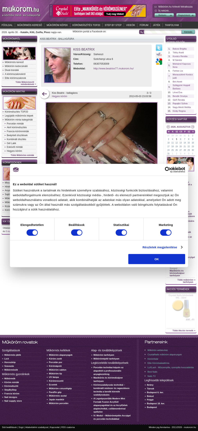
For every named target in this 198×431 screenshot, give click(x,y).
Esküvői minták (15, 147)
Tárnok (150, 388)
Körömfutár (153, 359)
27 (168, 136)
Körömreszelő (56, 381)
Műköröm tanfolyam (103, 355)
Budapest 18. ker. (156, 403)
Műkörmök (9, 378)
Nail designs (10, 397)
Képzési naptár (177, 119)
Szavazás (9, 366)
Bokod (150, 396)
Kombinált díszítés (16, 139)
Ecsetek (53, 384)
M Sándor (177, 60)
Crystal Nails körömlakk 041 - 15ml (181, 296)
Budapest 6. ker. (155, 392)
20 (181, 146)
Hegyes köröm (14, 151)
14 (185, 143)
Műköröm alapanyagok (60, 355)
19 (176, 146)
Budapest (152, 407)
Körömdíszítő (11, 386)
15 (189, 143)
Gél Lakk (11, 143)
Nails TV (152, 376)
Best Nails (152, 372)
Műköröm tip (55, 373)
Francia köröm (11, 393)
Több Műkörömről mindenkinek (25, 83)
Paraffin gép (55, 392)
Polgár (150, 400)
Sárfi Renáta (179, 100)
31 (185, 136)
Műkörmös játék (12, 355)
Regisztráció (184, 15)
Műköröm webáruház (158, 350)
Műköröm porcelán (58, 403)
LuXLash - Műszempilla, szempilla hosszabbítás (171, 367)
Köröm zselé (55, 358)
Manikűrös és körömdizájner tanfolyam (177, 273)
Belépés (162, 15)
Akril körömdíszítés (17, 127)
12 (176, 143)
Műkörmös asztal (58, 396)
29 (176, 136)
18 (172, 146)
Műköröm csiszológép (60, 388)
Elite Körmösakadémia (158, 363)
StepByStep (10, 390)
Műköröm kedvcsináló (16, 66)
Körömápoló (55, 366)
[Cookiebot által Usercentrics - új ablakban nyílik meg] (167, 170)
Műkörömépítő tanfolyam (106, 358)
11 (172, 143)
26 (176, 150)
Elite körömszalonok (15, 78)
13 (181, 143)
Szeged (173, 268)
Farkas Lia (178, 71)
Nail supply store (13, 401)
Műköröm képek (57, 25)
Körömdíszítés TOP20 (86, 25)
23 (193, 146)
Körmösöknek (12, 162)
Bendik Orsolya (180, 96)
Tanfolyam (172, 25)
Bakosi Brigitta (180, 49)
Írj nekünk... (164, 10)
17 (168, 146)
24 (168, 150)
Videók (130, 25)
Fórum (144, 25)
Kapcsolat (54, 427)
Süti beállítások (9, 427)
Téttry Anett (178, 52)
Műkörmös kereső (29, 25)
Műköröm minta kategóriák (19, 119)
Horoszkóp (10, 362)
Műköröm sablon (57, 370)
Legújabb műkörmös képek (19, 115)
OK (156, 259)
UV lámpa (54, 377)
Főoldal (7, 25)
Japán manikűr (56, 399)
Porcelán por (55, 362)
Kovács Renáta (180, 56)
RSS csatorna (68, 427)
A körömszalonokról (15, 74)
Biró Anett (177, 81)
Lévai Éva (177, 92)
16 (193, 143)
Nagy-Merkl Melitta (182, 107)
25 (172, 150)
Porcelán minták (15, 123)
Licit (6, 358)
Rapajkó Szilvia (180, 103)
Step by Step (113, 25)
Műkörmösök (11, 370)
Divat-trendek (12, 70)
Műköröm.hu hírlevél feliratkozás (175, 6)
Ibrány (150, 385)
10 (168, 143)
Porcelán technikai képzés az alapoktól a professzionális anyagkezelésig (108, 370)
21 (185, 146)
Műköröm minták (14, 91)
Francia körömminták (18, 131)
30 (181, 136)
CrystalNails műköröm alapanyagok (165, 354)
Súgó (21, 427)
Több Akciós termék (182, 331)
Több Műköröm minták (22, 155)
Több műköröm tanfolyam (185, 281)
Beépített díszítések (17, 135)
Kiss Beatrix (84, 49)
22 (189, 146)
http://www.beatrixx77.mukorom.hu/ (113, 68)
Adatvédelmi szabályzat (36, 427)
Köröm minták (11, 382)
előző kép (44, 94)
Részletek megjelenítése (160, 247)
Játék (156, 25)
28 (172, 136)
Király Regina (179, 111)
